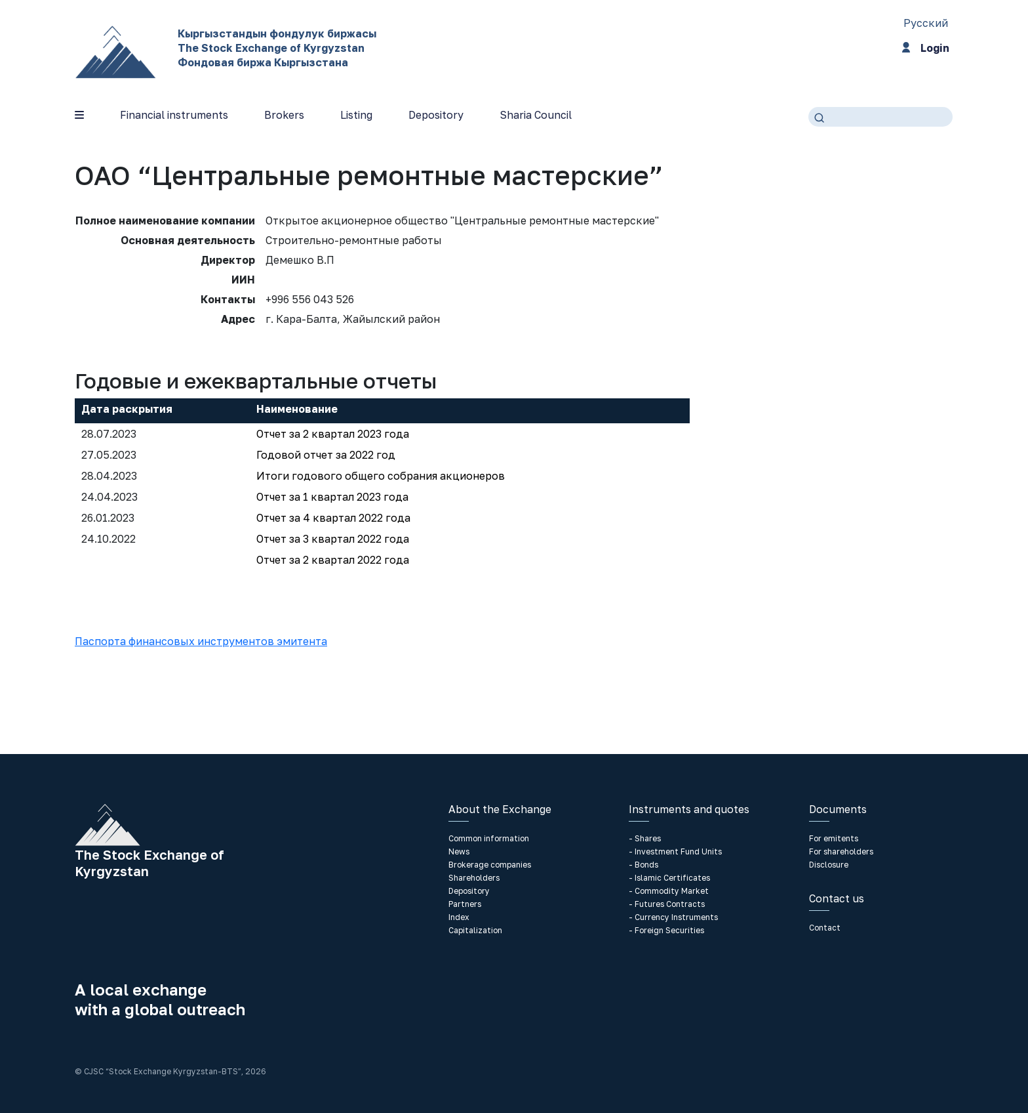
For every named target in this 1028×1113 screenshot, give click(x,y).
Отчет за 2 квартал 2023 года (332, 433)
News (458, 851)
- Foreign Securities (666, 930)
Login (925, 49)
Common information (488, 838)
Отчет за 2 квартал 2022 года (332, 559)
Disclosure (828, 865)
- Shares (645, 838)
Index (458, 917)
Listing (356, 114)
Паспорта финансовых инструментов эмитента (201, 641)
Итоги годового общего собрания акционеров (380, 475)
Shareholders (474, 878)
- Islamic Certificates (669, 878)
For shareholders (841, 851)
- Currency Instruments (673, 917)
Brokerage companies (489, 865)
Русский (925, 23)
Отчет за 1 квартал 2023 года (332, 496)
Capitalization (475, 930)
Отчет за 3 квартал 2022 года (332, 538)
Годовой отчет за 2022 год (325, 454)
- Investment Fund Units (675, 851)
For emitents (833, 838)
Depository (436, 114)
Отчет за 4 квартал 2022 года (333, 517)
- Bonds (643, 865)
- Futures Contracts (667, 904)
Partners (464, 904)
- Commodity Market (669, 891)
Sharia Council (536, 114)
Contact (824, 928)
